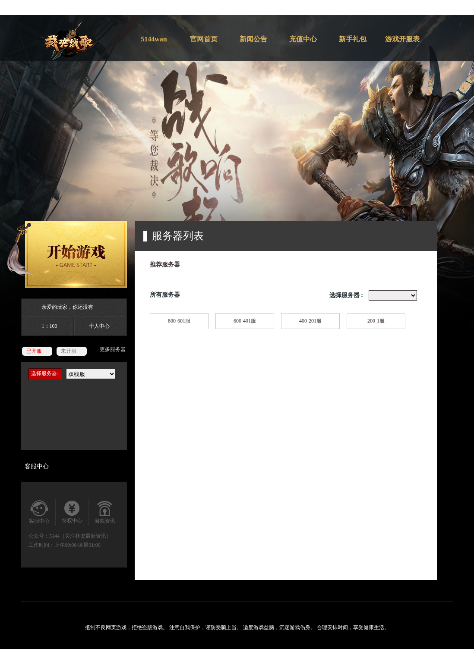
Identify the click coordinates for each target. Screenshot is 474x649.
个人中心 (99, 326)
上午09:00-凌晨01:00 (77, 545)
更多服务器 (113, 349)
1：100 (49, 326)
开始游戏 (67, 254)
